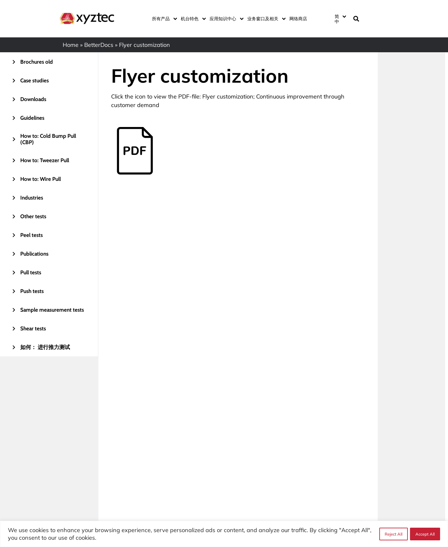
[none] (339, 19)
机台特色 (192, 19)
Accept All (425, 534)
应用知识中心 (225, 19)
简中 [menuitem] (337, 19)
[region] (224, 534)
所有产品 (163, 19)
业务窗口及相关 (265, 19)
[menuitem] (340, 19)
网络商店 (298, 19)
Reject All (393, 534)
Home (71, 44)
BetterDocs (98, 44)
